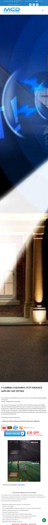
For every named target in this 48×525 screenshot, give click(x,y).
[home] (12, 10)
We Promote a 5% (30, 1)
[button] (9, 1)
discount (41, 1)
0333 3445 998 (18, 1)
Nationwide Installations (14, 4)
